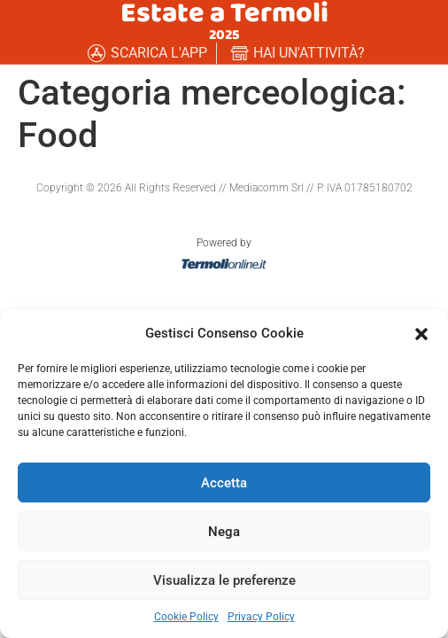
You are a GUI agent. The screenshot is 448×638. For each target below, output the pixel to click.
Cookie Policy (186, 617)
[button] (421, 333)
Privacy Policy (261, 617)
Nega (224, 532)
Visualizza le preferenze (224, 580)
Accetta (224, 483)
